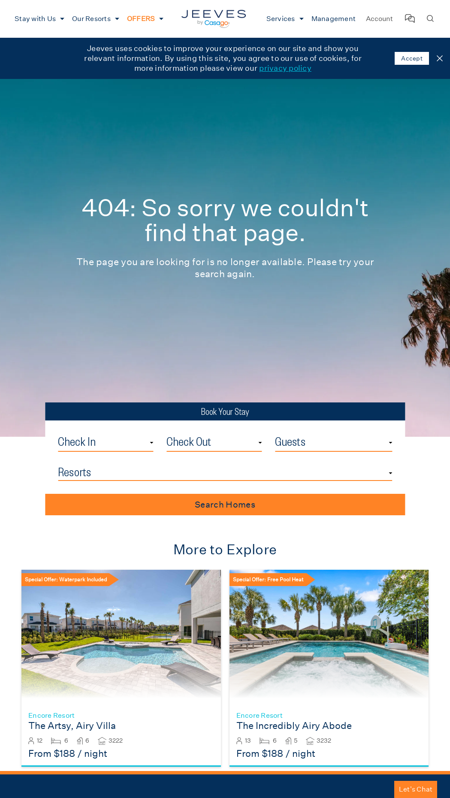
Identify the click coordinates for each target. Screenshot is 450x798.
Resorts (74, 472)
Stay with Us (35, 19)
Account (379, 19)
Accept (412, 58)
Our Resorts (91, 19)
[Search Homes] (430, 19)
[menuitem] (38, 18)
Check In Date (153, 433)
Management (333, 19)
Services (280, 19)
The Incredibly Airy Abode (294, 725)
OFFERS (141, 19)
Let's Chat (416, 789)
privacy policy (285, 68)
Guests (290, 441)
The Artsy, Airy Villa (72, 725)
